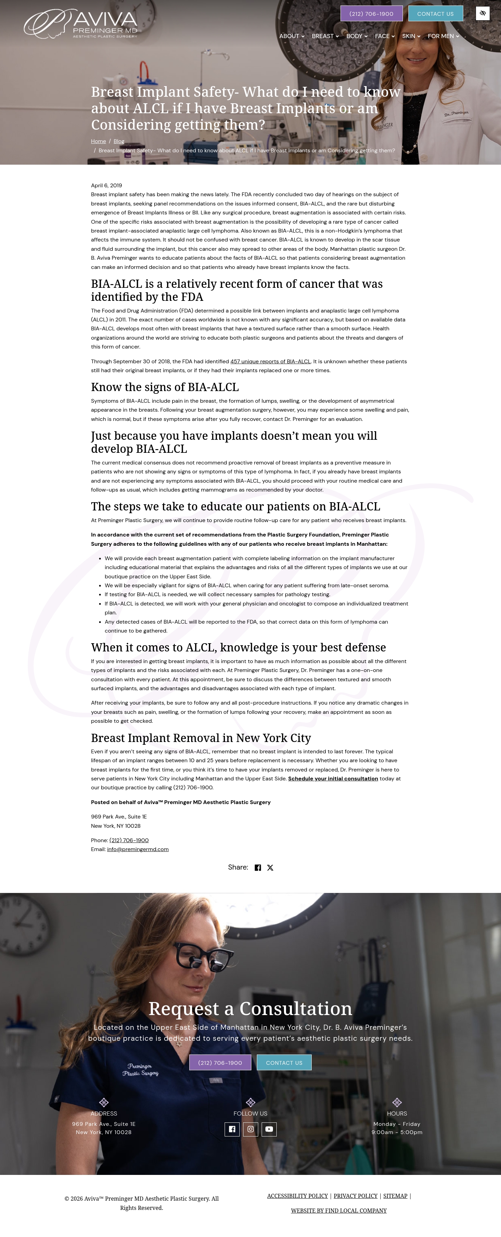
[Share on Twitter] (270, 868)
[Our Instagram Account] (250, 1129)
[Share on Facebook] (257, 868)
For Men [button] (444, 36)
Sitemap (395, 1196)
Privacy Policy (356, 1196)
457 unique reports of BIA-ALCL (270, 361)
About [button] (292, 36)
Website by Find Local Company (339, 1210)
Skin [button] (411, 36)
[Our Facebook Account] (232, 1129)
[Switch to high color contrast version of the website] (483, 13)
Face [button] (385, 36)
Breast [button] (325, 36)
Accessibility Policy (297, 1196)
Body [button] (357, 36)
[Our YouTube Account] (269, 1129)
